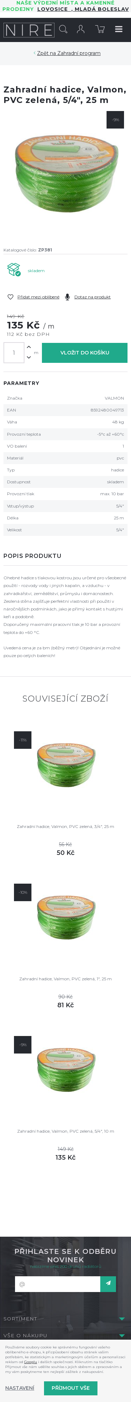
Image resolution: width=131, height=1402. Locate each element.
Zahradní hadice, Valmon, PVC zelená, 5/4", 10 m (65, 1131)
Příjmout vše (71, 1388)
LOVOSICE (54, 9)
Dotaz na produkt (92, 296)
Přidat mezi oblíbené (38, 296)
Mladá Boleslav (101, 9)
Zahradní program (79, 53)
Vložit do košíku (84, 353)
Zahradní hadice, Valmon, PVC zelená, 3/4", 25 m (65, 826)
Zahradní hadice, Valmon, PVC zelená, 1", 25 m (65, 978)
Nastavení (19, 1388)
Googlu (30, 1362)
